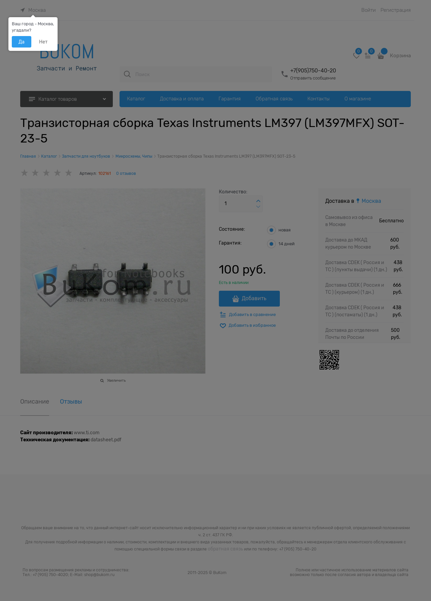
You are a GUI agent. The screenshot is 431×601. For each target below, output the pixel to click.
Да (22, 41)
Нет (43, 41)
